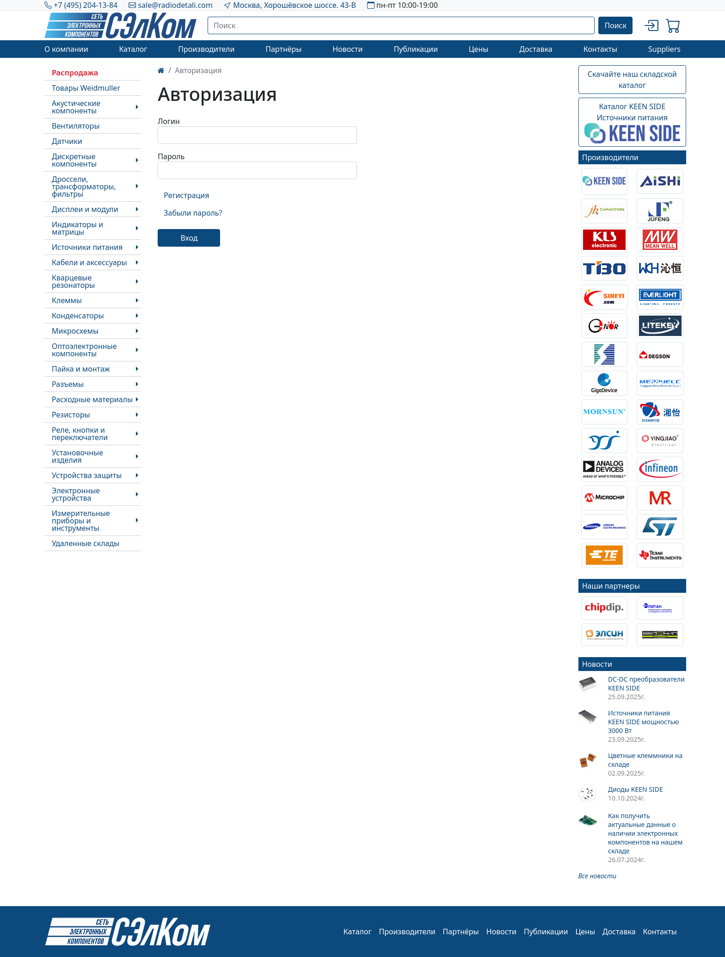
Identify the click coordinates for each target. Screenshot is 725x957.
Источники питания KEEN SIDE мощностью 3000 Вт (643, 721)
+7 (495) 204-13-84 (85, 5)
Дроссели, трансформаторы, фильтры (84, 186)
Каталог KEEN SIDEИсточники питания (632, 122)
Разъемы (68, 384)
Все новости (597, 875)
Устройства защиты (87, 475)
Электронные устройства (76, 494)
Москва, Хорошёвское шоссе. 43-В (294, 5)
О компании (66, 49)
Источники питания (87, 247)
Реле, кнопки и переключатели (80, 433)
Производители (206, 49)
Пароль (171, 156)
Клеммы (67, 300)
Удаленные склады (85, 543)
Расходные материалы (92, 399)
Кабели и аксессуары (89, 262)
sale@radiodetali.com (175, 5)
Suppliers (664, 49)
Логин (168, 121)
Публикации (415, 49)
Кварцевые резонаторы (73, 281)
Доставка (536, 49)
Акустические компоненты (76, 107)
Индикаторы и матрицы (77, 228)
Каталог (133, 49)
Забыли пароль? (193, 213)
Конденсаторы (78, 316)
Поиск (615, 25)
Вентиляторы (76, 126)
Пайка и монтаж (81, 369)
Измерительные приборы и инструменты (81, 520)
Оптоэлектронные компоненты (84, 350)
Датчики (67, 141)
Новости (347, 49)
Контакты (600, 49)
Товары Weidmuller (86, 88)
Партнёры (283, 49)
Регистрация (186, 195)
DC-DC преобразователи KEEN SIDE (646, 683)
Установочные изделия (77, 456)
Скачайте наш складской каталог (632, 79)
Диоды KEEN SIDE (635, 789)
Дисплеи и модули (85, 209)
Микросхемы (75, 331)
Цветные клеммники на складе (645, 760)
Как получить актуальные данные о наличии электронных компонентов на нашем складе (645, 833)
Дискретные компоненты (74, 160)
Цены (479, 49)
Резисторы (71, 415)
